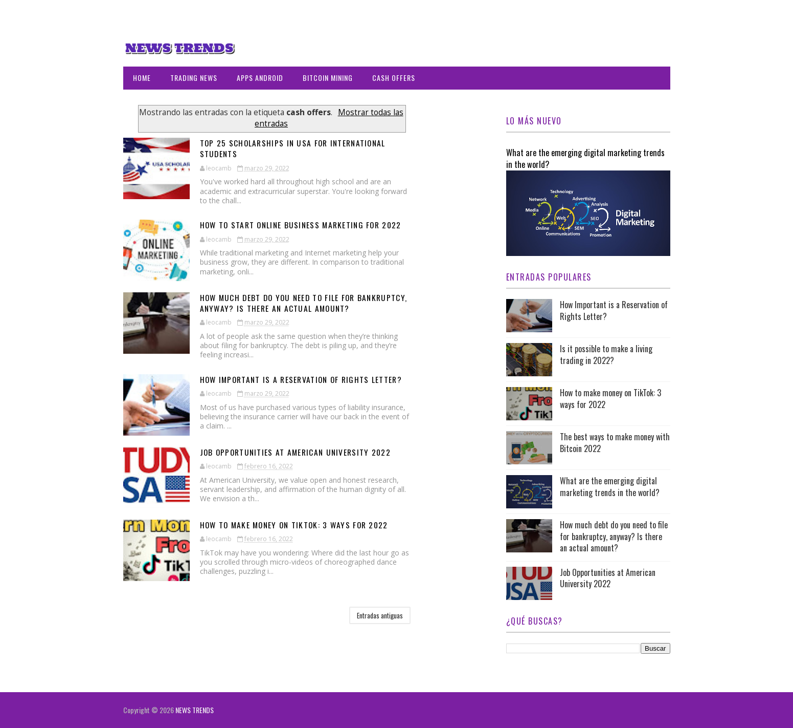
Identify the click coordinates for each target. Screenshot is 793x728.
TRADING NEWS (193, 77)
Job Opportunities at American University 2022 (298, 452)
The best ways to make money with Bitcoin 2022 (615, 442)
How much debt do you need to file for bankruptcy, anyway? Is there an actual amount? (307, 302)
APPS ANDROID (260, 77)
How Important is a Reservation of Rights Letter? (304, 379)
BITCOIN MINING (328, 77)
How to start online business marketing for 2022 (304, 225)
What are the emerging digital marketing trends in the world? (585, 158)
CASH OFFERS (393, 77)
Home (142, 77)
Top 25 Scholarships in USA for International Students (295, 148)
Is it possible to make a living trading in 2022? (606, 354)
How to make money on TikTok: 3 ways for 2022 (297, 525)
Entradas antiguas (380, 615)
